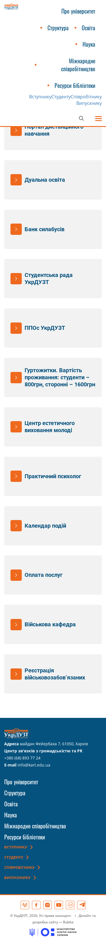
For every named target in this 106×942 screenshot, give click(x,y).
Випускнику (89, 103)
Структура (58, 27)
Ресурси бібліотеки (75, 85)
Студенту (61, 97)
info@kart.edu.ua (34, 765)
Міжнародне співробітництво (78, 65)
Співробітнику (86, 97)
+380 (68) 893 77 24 (22, 758)
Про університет (78, 11)
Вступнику (40, 97)
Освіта (88, 27)
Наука (89, 44)
